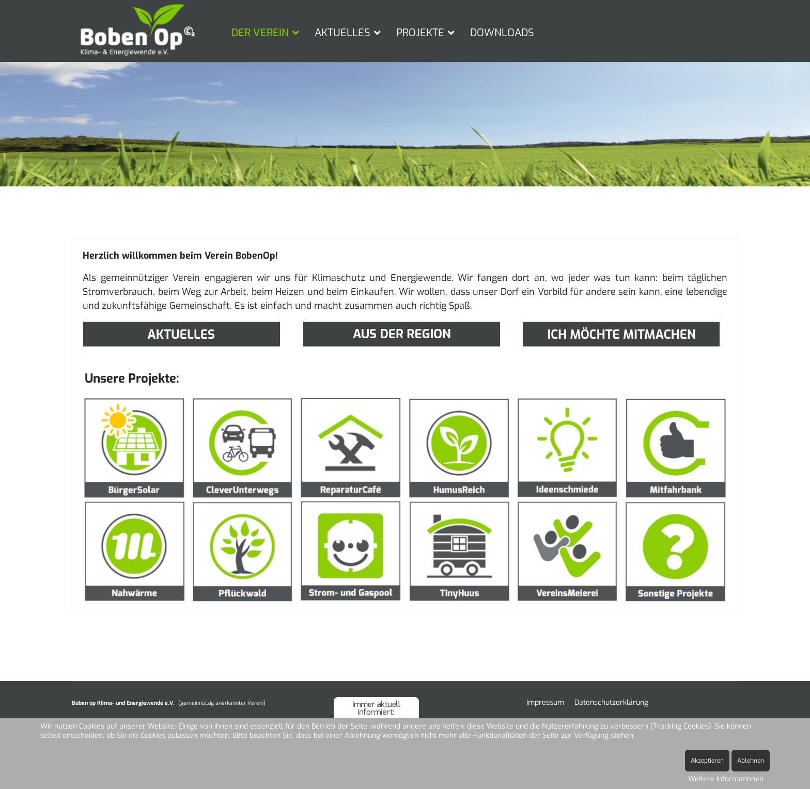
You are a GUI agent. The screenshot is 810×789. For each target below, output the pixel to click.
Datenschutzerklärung (611, 702)
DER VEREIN (260, 33)
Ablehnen (750, 760)
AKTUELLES (342, 33)
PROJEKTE (420, 33)
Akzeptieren (707, 760)
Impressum (545, 702)
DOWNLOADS (502, 33)
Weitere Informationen (726, 779)
